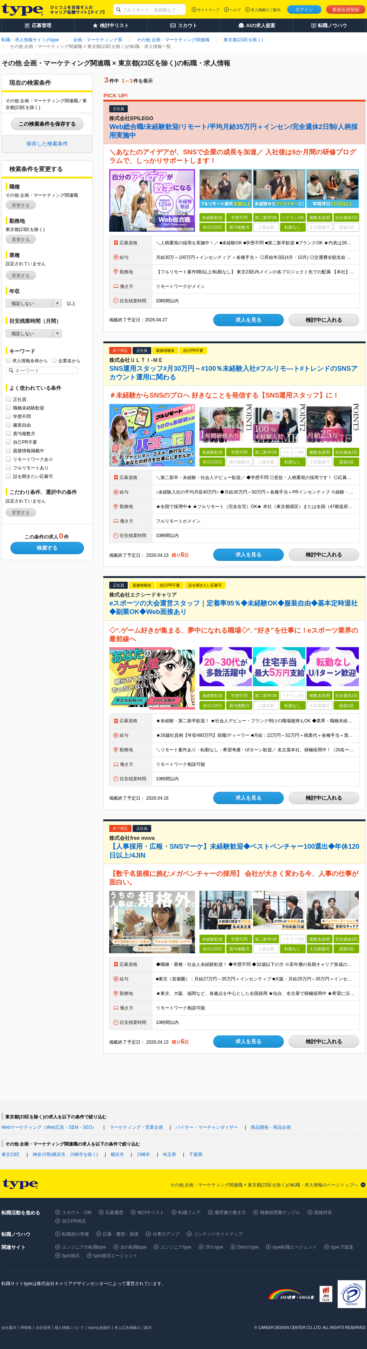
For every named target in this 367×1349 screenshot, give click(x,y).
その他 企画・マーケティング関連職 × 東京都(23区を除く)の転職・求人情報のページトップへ (264, 1185)
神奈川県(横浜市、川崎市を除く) (65, 1154)
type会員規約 (99, 1328)
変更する (21, 205)
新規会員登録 (345, 9)
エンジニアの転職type (84, 1247)
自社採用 (43, 1328)
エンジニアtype (175, 1247)
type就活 (70, 1255)
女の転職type (133, 1247)
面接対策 (323, 1212)
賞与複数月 (24, 433)
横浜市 (117, 1154)
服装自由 (22, 425)
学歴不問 (22, 416)
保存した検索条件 (47, 144)
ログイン (304, 9)
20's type (214, 1247)
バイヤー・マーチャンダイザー (207, 1127)
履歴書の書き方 (230, 1212)
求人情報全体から (30, 360)
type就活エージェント (116, 1255)
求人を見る (249, 320)
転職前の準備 (75, 1234)
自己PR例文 (74, 1221)
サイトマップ (208, 10)
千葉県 (195, 1154)
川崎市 (143, 1154)
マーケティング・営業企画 (136, 1127)
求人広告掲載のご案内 (133, 1328)
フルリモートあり (31, 467)
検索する (47, 548)
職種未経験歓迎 (28, 408)
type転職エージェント (295, 1247)
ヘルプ (235, 10)
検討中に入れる (324, 320)
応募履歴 (114, 1212)
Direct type (248, 1247)
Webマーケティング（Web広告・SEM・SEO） (49, 1127)
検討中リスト (150, 1212)
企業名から (69, 360)
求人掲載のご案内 (265, 10)
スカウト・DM (76, 1212)
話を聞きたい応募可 (33, 476)
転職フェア (189, 1212)
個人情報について (69, 1328)
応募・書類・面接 (121, 1234)
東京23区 (10, 1154)
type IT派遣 (342, 1247)
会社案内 (8, 1328)
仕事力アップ (166, 1234)
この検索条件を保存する (47, 124)
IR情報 (26, 1328)
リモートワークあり (33, 459)
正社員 (19, 399)
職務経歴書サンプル (280, 1212)
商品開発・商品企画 (271, 1127)
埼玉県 (169, 1154)
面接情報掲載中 (28, 450)
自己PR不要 (25, 442)
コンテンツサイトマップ (218, 1234)
